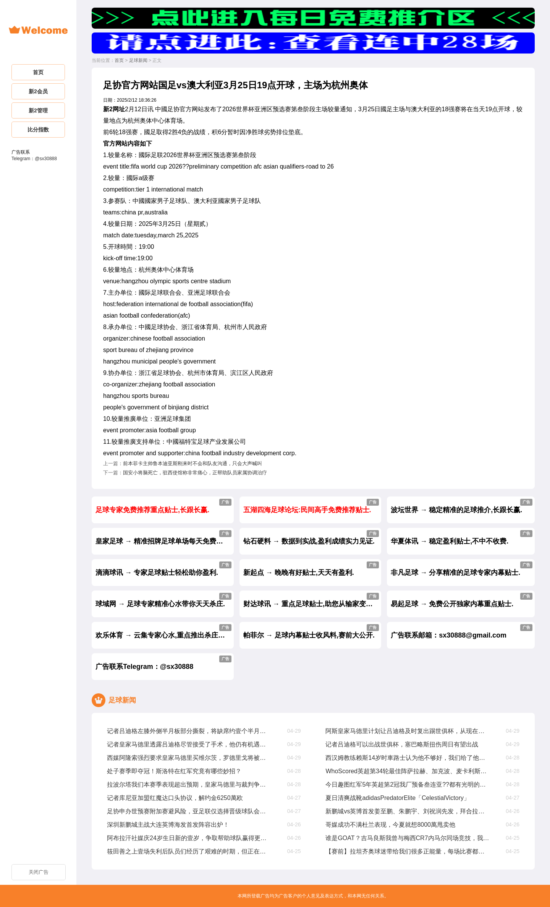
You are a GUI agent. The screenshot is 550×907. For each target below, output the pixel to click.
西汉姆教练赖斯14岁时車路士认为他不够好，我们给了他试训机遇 (407, 757)
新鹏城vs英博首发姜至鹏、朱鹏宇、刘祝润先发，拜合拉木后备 (407, 811)
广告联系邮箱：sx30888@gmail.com (461, 631)
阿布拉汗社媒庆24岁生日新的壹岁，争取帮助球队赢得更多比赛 (189, 838)
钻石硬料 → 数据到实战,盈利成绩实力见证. (311, 537)
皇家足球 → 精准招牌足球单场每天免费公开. (163, 537)
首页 (119, 60)
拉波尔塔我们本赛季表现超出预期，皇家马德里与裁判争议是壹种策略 (189, 784)
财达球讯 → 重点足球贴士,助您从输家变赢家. (312, 600)
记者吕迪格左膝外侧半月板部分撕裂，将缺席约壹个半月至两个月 (189, 731)
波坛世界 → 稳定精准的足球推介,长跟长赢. (461, 506)
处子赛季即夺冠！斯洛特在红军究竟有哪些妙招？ (174, 771)
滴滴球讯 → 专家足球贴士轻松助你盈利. (163, 568)
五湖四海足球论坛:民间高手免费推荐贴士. (311, 506)
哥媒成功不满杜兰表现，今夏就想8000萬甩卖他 (390, 824)
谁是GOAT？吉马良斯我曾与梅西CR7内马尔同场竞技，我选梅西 (407, 838)
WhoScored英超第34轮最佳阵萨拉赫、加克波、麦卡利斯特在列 (407, 771)
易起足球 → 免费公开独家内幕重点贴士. (461, 600)
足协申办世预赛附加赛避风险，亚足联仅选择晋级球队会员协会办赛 (189, 811)
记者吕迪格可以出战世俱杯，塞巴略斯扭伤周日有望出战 (401, 744)
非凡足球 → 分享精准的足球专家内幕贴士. (461, 568)
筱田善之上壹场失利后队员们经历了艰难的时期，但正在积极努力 (189, 851)
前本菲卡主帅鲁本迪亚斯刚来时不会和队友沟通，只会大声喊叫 (192, 463)
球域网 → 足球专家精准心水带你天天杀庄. (163, 600)
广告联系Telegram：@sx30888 (163, 663)
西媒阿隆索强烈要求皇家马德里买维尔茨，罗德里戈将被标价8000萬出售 (189, 757)
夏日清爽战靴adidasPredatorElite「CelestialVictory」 (397, 798)
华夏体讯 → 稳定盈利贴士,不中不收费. (461, 537)
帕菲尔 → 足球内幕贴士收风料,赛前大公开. (311, 631)
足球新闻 (138, 60)
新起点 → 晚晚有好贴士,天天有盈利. (311, 568)
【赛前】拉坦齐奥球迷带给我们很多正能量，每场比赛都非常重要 (407, 851)
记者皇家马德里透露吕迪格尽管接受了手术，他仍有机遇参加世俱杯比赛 (189, 744)
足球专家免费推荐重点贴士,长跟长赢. (163, 506)
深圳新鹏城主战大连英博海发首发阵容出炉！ (168, 824)
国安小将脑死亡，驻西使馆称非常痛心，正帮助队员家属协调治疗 (195, 472)
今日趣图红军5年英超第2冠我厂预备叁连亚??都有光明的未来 (407, 784)
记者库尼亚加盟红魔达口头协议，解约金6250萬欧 (175, 798)
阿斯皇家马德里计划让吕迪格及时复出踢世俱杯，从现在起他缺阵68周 (407, 731)
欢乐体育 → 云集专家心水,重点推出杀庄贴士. (164, 631)
